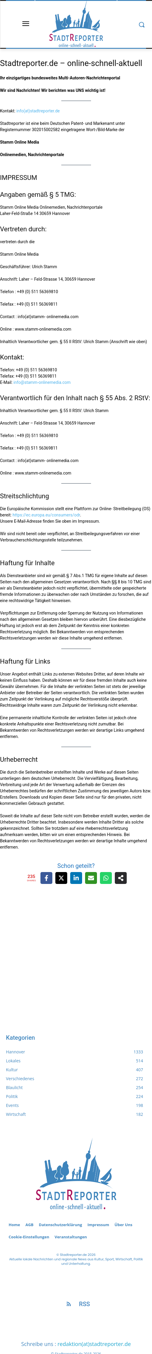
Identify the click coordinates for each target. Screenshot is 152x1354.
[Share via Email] (91, 878)
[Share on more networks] (121, 878)
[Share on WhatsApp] (106, 878)
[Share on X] (61, 878)
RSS (84, 1304)
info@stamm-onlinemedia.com (41, 382)
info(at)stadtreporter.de (38, 111)
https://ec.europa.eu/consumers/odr (46, 515)
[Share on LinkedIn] (76, 878)
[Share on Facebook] (46, 878)
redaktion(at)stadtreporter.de (94, 1343)
